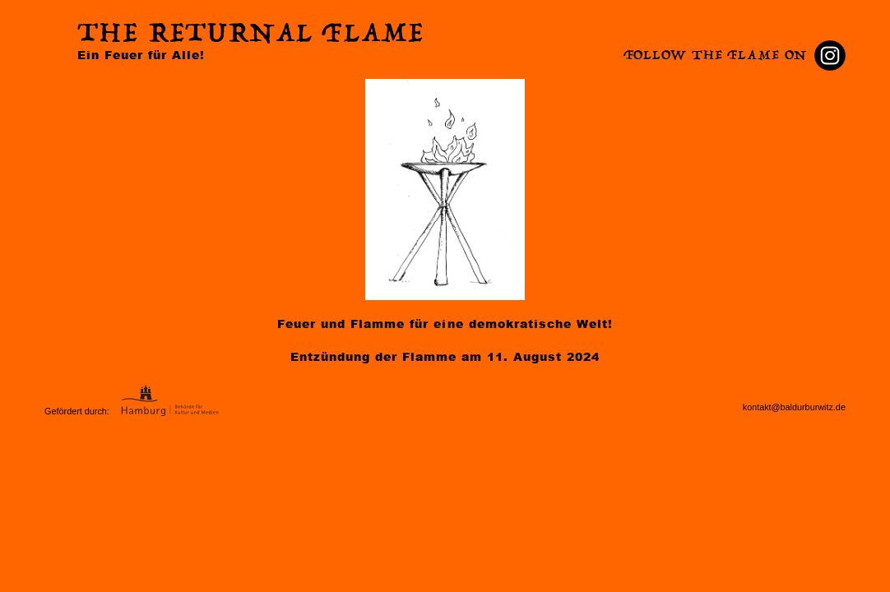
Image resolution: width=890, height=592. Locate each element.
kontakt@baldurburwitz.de (794, 407)
